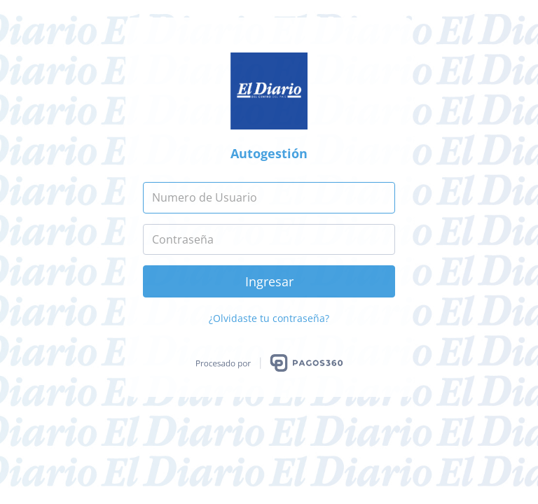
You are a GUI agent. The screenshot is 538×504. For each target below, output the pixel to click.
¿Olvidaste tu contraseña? (269, 318)
